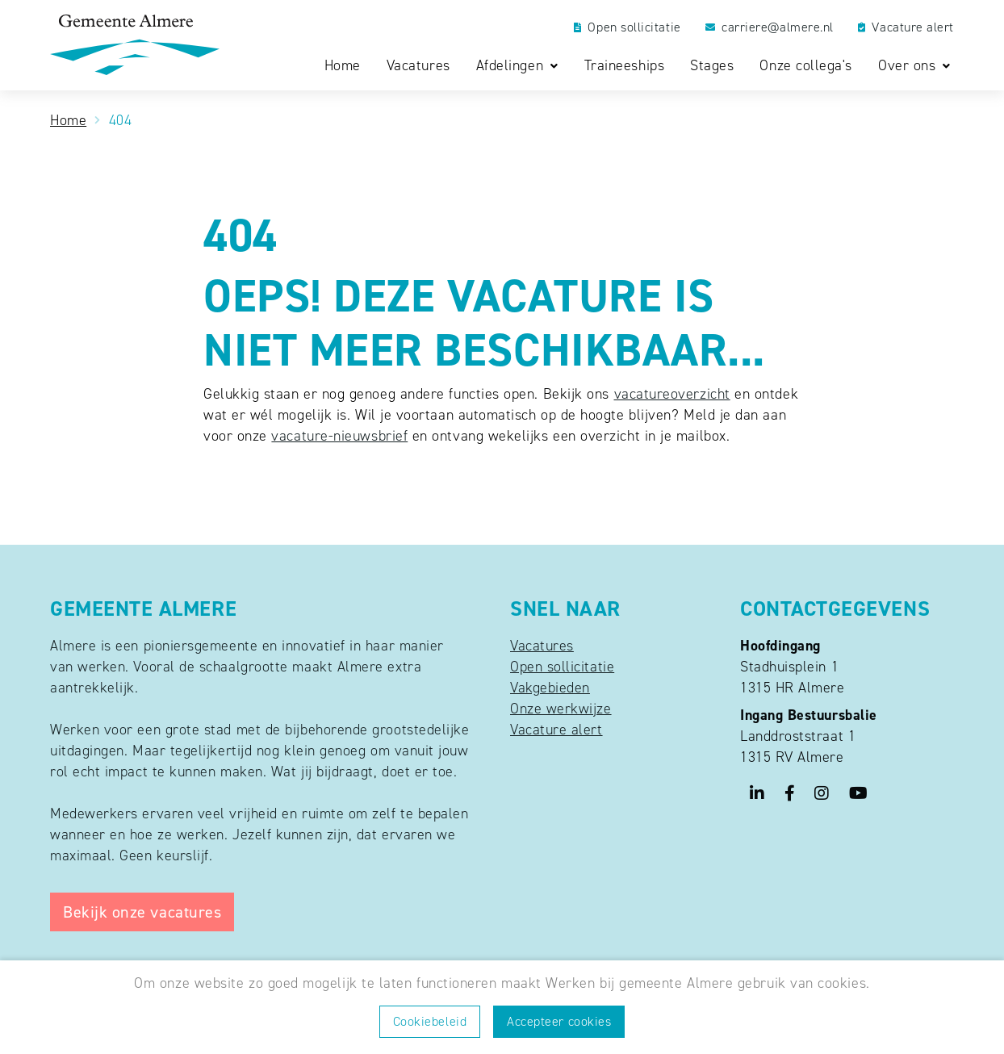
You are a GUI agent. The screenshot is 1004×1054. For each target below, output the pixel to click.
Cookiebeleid (429, 1021)
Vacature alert (906, 27)
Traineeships (624, 65)
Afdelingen (512, 66)
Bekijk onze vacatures (142, 911)
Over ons (909, 66)
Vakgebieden (550, 687)
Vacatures (418, 65)
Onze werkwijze (561, 708)
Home (342, 65)
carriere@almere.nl (769, 27)
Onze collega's (805, 65)
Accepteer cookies (559, 1021)
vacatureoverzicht (672, 394)
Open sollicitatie (627, 27)
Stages (712, 65)
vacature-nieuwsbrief (339, 435)
